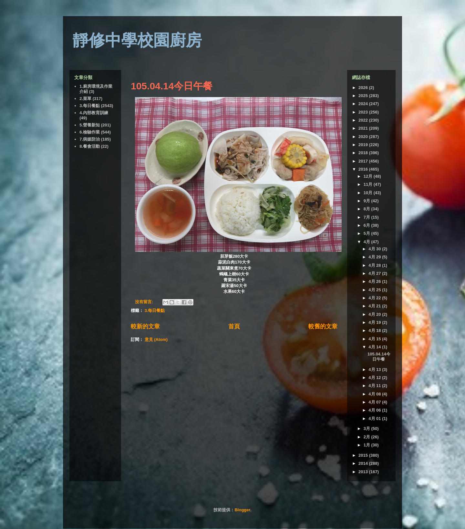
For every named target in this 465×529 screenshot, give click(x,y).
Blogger (242, 509)
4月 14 (375, 346)
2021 (363, 128)
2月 (367, 436)
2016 (363, 169)
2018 (363, 152)
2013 (363, 471)
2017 (363, 161)
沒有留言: (144, 301)
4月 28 (375, 265)
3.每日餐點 (155, 310)
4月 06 (375, 410)
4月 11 (375, 385)
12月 (369, 176)
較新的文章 (145, 326)
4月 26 (375, 281)
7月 (367, 217)
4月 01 (375, 418)
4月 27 (375, 273)
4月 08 (375, 394)
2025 (363, 95)
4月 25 (375, 289)
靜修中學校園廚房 (137, 40)
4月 (367, 241)
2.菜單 (85, 98)
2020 (363, 136)
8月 (367, 208)
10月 (369, 192)
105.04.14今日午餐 (171, 86)
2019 (363, 144)
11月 (369, 184)
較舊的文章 (322, 326)
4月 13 (375, 369)
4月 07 (375, 402)
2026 (363, 87)
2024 (363, 103)
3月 (367, 428)
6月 (367, 225)
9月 (367, 200)
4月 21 (375, 306)
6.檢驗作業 (89, 132)
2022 (363, 120)
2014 (363, 463)
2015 (363, 455)
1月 (367, 445)
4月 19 (375, 322)
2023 (363, 112)
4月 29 (375, 257)
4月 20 (375, 314)
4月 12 (375, 377)
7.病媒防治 (89, 139)
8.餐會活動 (89, 146)
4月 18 (375, 330)
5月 (367, 233)
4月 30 (375, 248)
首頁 (234, 326)
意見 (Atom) (156, 339)
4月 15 (375, 338)
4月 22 (375, 297)
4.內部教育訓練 (93, 112)
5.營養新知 (89, 125)
